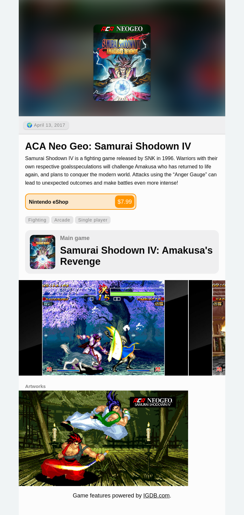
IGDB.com (156, 495)
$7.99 (125, 202)
